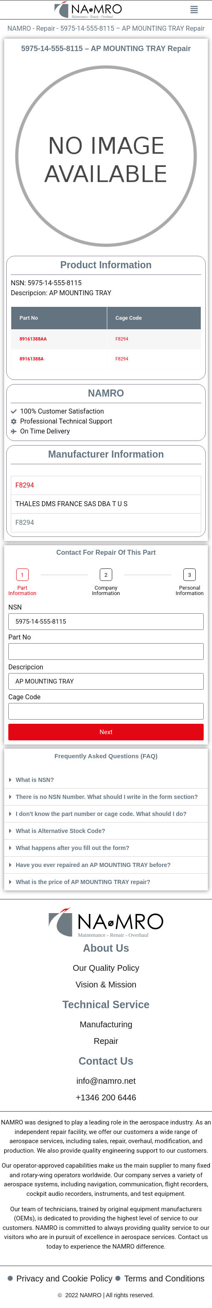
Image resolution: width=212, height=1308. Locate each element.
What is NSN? (35, 779)
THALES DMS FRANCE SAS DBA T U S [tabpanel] (71, 504)
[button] (106, 780)
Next (105, 732)
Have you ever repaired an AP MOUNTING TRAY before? (93, 865)
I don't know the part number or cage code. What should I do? (101, 814)
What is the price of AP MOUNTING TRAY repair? (83, 882)
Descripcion (25, 667)
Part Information (22, 590)
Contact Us (106, 1061)
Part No (19, 637)
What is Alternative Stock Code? (60, 831)
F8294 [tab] (24, 485)
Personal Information (189, 590)
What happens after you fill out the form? (72, 848)
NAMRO (19, 28)
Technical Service (105, 1004)
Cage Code (24, 697)
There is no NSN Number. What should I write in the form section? (107, 797)
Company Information (106, 590)
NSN (15, 607)
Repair (45, 28)
